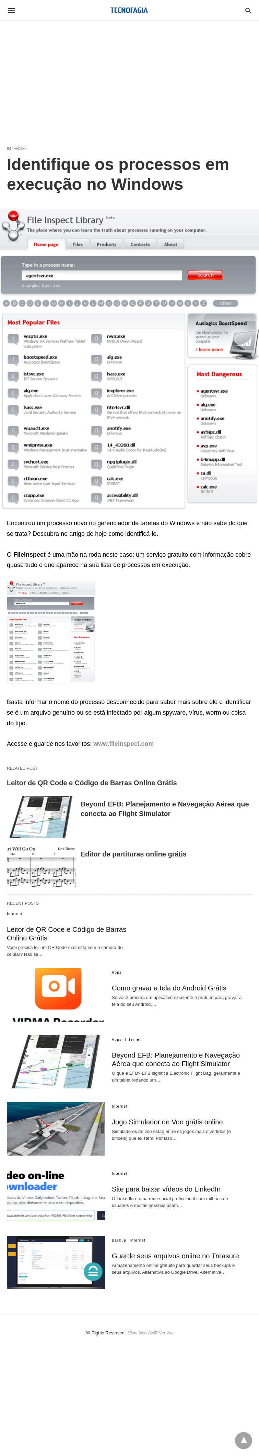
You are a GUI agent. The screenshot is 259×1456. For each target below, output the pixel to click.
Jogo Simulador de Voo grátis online (167, 1122)
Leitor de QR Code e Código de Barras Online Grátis (92, 783)
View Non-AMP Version (151, 1332)
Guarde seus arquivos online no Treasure (175, 1256)
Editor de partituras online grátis (134, 854)
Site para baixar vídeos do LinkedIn (166, 1189)
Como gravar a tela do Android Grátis (168, 988)
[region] (129, 79)
